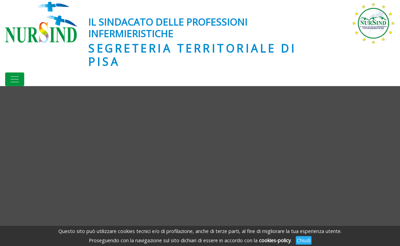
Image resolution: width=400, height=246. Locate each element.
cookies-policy (275, 240)
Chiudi (304, 240)
